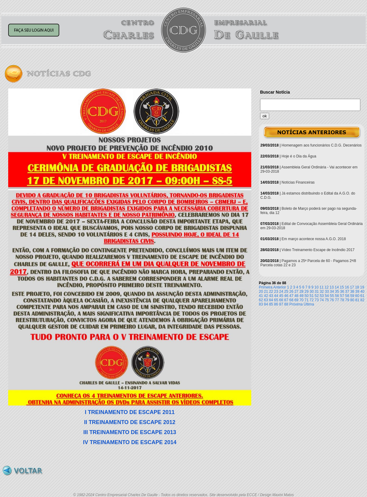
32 (322, 291)
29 (306, 291)
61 (362, 296)
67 (286, 300)
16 (347, 287)
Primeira (266, 287)
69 (296, 300)
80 (352, 300)
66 (281, 300)
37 (347, 291)
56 (337, 296)
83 (261, 304)
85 (271, 304)
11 (322, 287)
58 (347, 296)
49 (302, 296)
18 (357, 287)
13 (332, 287)
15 (342, 287)
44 (276, 296)
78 (342, 300)
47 (291, 296)
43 (271, 296)
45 (281, 296)
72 (312, 300)
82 (362, 300)
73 (317, 300)
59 (352, 296)
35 (337, 291)
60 (357, 296)
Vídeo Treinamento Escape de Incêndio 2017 (318, 250)
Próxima (296, 304)
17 (352, 287)
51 (312, 296)
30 (312, 291)
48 (296, 296)
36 (342, 291)
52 (317, 296)
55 (332, 296)
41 (261, 296)
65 (276, 300)
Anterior (279, 287)
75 (327, 300)
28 (302, 291)
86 (276, 304)
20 (261, 291)
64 (271, 300)
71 (306, 300)
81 (357, 300)
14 (337, 287)
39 (357, 291)
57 (342, 296)
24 (281, 291)
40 (362, 291)
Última (309, 304)
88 (286, 304)
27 (296, 291)
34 (332, 291)
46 (286, 296)
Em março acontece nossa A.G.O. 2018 (314, 239)
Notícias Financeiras (298, 182)
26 (291, 291)
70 (302, 300)
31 (317, 291)
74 (322, 300)
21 (266, 291)
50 (306, 296)
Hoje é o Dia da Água (299, 156)
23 (276, 291)
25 (286, 291)
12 (326, 287)
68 (291, 300)
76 (332, 300)
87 (281, 304)
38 (352, 291)
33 (327, 291)
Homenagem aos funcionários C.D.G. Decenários (322, 145)
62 (261, 300)
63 (266, 300)
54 (327, 296)
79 (347, 300)
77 (337, 300)
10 (316, 287)
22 (271, 291)
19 (362, 287)
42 (266, 296)
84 (266, 304)
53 (322, 296)
